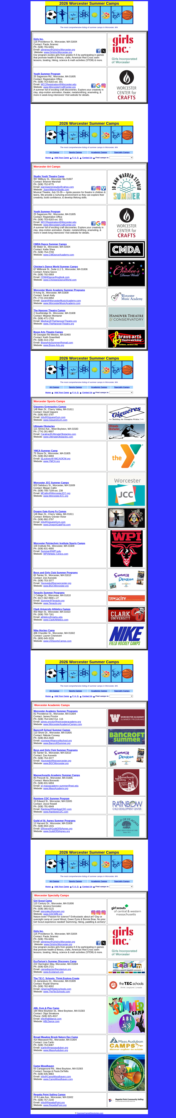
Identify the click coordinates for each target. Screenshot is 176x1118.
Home (48, 158)
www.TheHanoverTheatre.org (58, 323)
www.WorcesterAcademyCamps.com (62, 724)
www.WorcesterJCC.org (55, 496)
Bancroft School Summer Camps (52, 730)
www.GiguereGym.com (55, 420)
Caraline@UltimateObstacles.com (58, 434)
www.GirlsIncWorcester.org (58, 52)
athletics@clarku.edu (52, 617)
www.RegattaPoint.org (54, 1105)
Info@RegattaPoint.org (53, 1102)
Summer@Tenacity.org (52, 600)
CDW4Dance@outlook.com (55, 277)
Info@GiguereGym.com (53, 417)
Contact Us (87, 158)
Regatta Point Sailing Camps (50, 1094)
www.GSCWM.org (52, 914)
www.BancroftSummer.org (56, 743)
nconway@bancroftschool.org (56, 740)
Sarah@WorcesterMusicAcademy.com (61, 300)
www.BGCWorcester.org (56, 586)
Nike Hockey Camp (44, 630)
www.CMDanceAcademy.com (58, 254)
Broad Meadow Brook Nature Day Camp (56, 1037)
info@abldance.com (51, 1019)
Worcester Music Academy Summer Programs (59, 290)
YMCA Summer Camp (46, 450)
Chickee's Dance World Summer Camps (56, 266)
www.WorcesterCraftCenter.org (59, 87)
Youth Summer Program (47, 74)
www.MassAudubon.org (55, 1050)
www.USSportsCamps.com (57, 641)
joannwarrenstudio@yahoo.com (57, 187)
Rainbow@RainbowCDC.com (56, 809)
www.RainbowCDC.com (55, 812)
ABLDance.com (51, 1021)
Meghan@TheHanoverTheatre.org (59, 321)
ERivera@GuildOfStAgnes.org (56, 828)
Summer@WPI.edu (51, 551)
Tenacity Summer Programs (49, 592)
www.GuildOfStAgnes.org (56, 831)
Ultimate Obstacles (44, 426)
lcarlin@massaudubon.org (54, 1047)
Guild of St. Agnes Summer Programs (55, 820)
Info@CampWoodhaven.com (56, 1076)
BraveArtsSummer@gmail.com (57, 342)
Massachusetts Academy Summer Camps (57, 775)
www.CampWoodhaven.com (58, 1079)
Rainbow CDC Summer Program (51, 798)
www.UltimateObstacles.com (58, 437)
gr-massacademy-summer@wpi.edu (59, 786)
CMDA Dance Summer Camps (50, 244)
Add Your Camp (61, 158)
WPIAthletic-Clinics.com (55, 554)
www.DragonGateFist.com (57, 524)
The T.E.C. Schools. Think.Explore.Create (56, 978)
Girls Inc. (39, 39)
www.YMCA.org (51, 461)
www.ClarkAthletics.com (55, 619)
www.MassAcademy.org (55, 788)
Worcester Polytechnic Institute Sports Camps (59, 543)
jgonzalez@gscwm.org (52, 911)
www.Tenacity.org (52, 603)
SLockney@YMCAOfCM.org (55, 458)
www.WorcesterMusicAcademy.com (61, 303)
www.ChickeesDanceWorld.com (59, 280)
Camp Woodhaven (44, 1066)
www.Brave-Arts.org (53, 345)
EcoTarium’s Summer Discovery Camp (55, 961)
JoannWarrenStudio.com (56, 189)
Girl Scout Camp (43, 901)
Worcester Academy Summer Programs (56, 711)
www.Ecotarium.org (53, 972)
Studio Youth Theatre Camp (49, 176)
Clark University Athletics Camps (52, 609)
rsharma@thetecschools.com (56, 989)
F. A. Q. (75, 158)
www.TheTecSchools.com (56, 991)
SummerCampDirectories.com (90, 1113)
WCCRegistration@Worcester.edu (58, 84)
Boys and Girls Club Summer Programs (56, 572)
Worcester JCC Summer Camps (51, 482)
